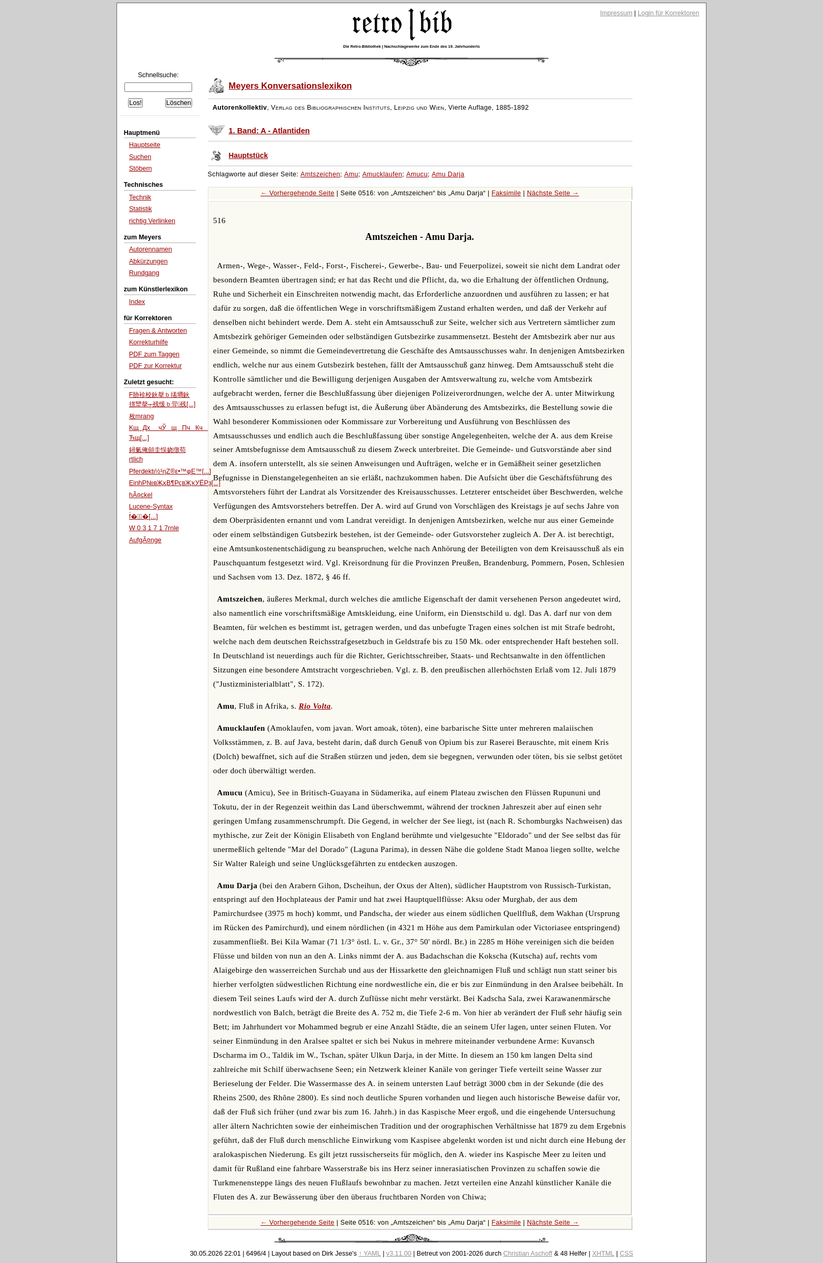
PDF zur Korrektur (155, 366)
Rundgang (144, 273)
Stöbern (140, 168)
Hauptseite (145, 145)
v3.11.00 (399, 1253)
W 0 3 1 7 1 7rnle (154, 528)
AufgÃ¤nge (145, 540)
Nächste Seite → (553, 193)
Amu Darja (447, 174)
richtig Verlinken (152, 221)
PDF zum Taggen (154, 354)
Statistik (140, 209)
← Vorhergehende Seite (297, 193)
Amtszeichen (321, 174)
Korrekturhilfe (148, 342)
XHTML (603, 1253)
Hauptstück (248, 156)
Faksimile (506, 193)
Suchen (140, 157)
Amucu (417, 174)
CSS (627, 1253)
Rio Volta (315, 706)
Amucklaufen (382, 174)
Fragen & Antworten (158, 330)
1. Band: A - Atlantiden (269, 131)
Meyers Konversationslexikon (290, 86)
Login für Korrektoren (668, 13)
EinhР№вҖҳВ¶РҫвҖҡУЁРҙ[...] (174, 483)
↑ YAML (369, 1253)
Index (137, 302)
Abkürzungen (148, 261)
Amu (351, 174)
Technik (140, 197)
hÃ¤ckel (140, 495)
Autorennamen (150, 249)
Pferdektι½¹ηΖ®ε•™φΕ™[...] (170, 471)
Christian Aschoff (527, 1253)
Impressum (616, 13)
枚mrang (141, 416)
